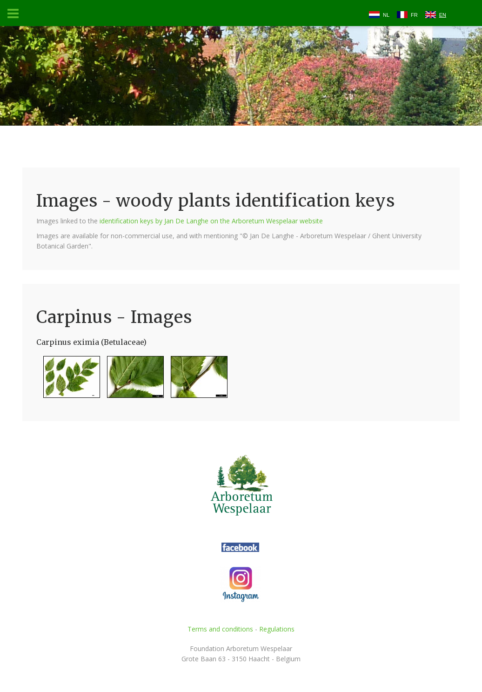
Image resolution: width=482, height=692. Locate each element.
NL (386, 15)
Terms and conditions (220, 629)
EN (442, 15)
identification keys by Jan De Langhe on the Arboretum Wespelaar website (211, 220)
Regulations (277, 629)
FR (414, 15)
